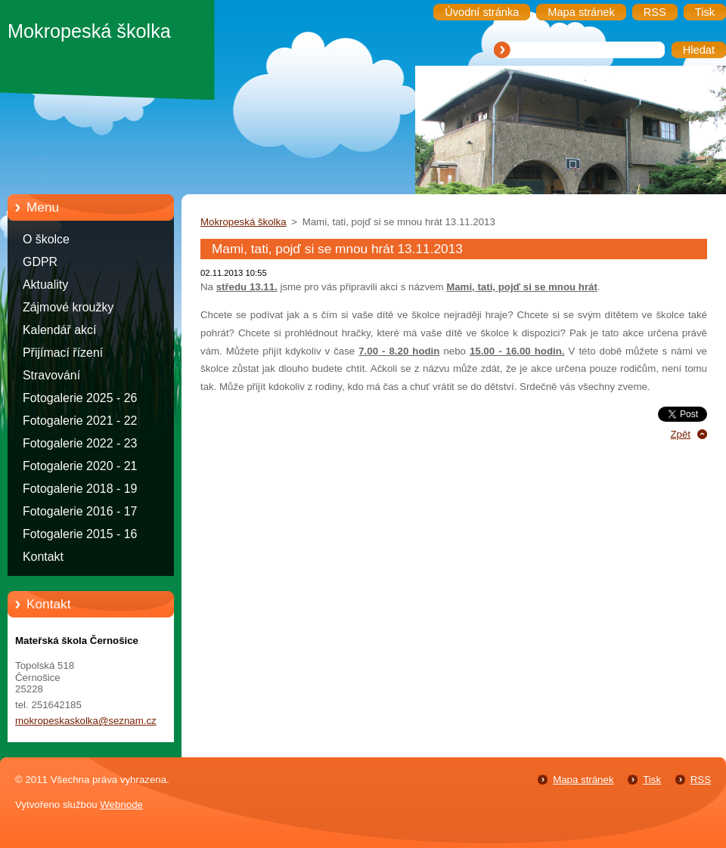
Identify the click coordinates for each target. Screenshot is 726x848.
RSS (700, 779)
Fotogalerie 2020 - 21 (80, 466)
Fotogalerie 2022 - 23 (80, 443)
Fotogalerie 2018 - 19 (80, 488)
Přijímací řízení (63, 352)
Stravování (51, 375)
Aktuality (45, 284)
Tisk (652, 779)
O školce (46, 239)
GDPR (40, 261)
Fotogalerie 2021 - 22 (80, 420)
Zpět (680, 434)
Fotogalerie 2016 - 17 (80, 511)
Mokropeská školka (243, 221)
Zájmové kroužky (68, 307)
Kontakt (43, 556)
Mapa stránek (583, 779)
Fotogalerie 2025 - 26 (80, 398)
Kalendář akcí (59, 329)
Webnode (121, 804)
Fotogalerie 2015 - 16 (80, 534)
